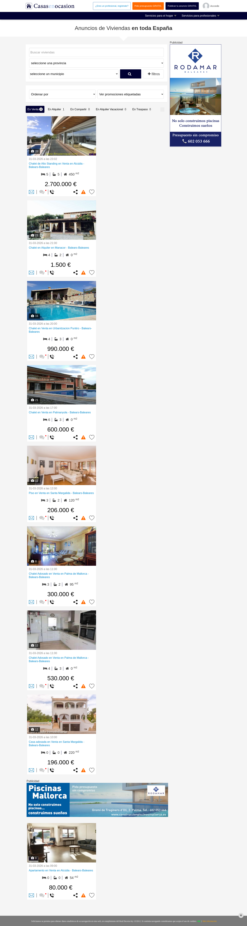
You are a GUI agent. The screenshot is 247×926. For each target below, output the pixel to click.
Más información (209, 921)
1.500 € (61, 264)
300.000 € (60, 594)
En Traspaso (142, 109)
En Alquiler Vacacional (111, 109)
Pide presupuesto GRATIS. (148, 6)
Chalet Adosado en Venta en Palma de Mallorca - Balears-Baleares (59, 575)
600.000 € (60, 429)
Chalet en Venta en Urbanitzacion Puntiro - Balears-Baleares (60, 330)
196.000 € (60, 762)
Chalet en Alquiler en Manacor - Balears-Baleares (59, 247)
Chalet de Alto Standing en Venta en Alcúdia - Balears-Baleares (56, 165)
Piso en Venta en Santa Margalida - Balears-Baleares (61, 493)
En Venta (35, 109)
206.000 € (60, 510)
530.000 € (60, 678)
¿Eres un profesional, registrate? (111, 6)
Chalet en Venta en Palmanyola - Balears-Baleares (60, 412)
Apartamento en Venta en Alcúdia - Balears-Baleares (61, 870)
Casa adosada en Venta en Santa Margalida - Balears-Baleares (56, 743)
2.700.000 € (61, 184)
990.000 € (60, 348)
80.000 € (60, 887)
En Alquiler (56, 109)
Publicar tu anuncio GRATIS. (182, 6)
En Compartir (80, 109)
